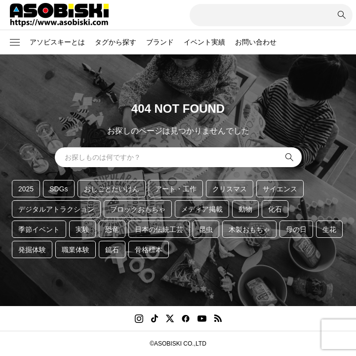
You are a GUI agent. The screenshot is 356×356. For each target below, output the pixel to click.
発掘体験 (32, 250)
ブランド (160, 42)
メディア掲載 (202, 209)
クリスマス (229, 189)
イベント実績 (204, 42)
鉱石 (112, 250)
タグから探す (115, 42)
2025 (26, 189)
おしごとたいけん (111, 189)
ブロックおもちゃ (137, 209)
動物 (245, 209)
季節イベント (39, 229)
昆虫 (206, 229)
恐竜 (112, 229)
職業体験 (75, 250)
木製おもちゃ (249, 229)
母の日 (296, 229)
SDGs (58, 189)
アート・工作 (176, 189)
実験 (82, 229)
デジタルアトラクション (56, 209)
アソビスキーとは (57, 42)
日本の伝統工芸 (159, 229)
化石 (275, 209)
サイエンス (280, 189)
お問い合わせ (256, 42)
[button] (15, 42)
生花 (329, 229)
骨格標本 (148, 250)
